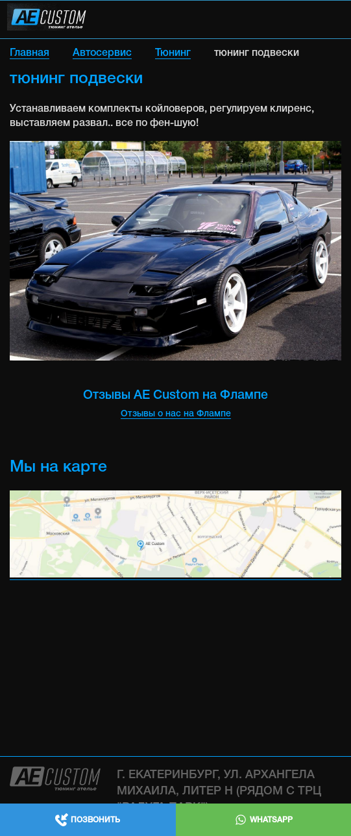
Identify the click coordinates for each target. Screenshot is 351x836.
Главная (29, 53)
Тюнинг (173, 53)
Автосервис (102, 53)
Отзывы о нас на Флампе (176, 414)
